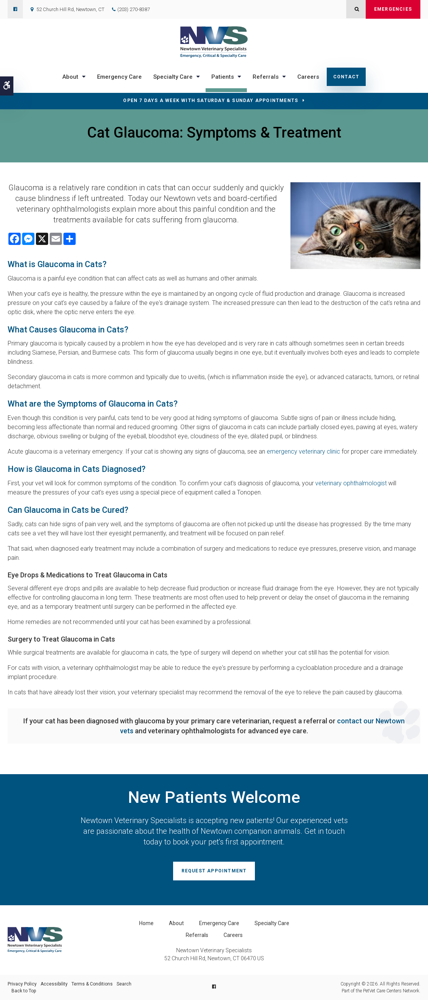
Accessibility (54, 984)
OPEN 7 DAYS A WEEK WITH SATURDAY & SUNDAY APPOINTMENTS (210, 100)
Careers (308, 76)
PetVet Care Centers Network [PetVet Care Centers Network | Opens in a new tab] (391, 991)
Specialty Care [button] (173, 76)
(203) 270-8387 (133, 9)
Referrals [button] (266, 76)
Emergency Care (119, 76)
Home (146, 923)
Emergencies (393, 9)
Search (124, 984)
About (176, 923)
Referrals (197, 935)
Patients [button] (222, 76)
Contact (346, 76)
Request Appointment (214, 871)
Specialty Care (272, 923)
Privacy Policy (22, 984)
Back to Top (23, 991)
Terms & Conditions (92, 984)
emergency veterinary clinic (303, 451)
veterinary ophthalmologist (351, 483)
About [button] (70, 76)
